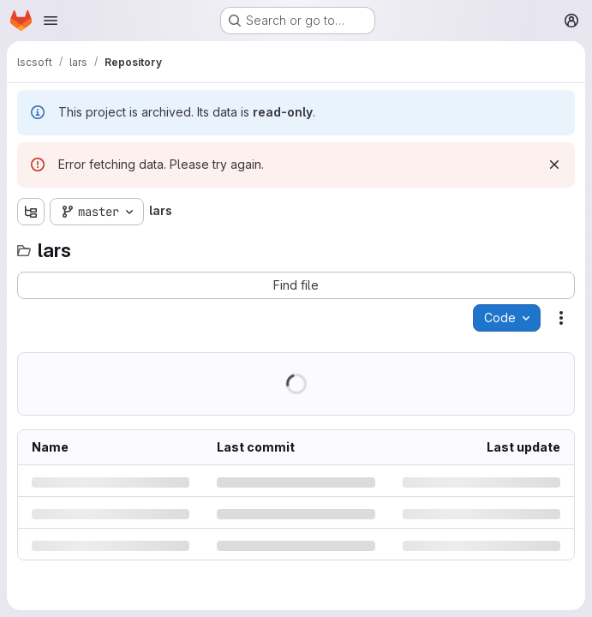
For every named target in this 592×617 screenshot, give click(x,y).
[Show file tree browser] (31, 211)
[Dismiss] (554, 164)
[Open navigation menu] (50, 20)
